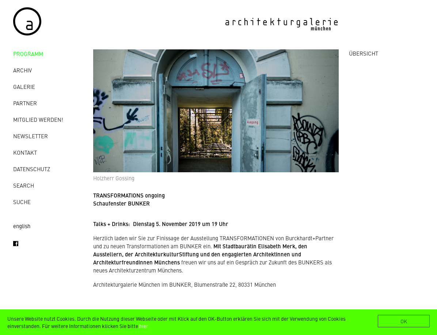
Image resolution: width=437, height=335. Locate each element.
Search (23, 185)
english (21, 226)
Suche (22, 202)
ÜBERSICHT (363, 53)
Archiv (22, 70)
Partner (25, 103)
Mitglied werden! (38, 119)
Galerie (24, 86)
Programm (28, 53)
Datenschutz (31, 169)
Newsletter (30, 136)
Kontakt (25, 152)
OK (403, 321)
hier (143, 326)
